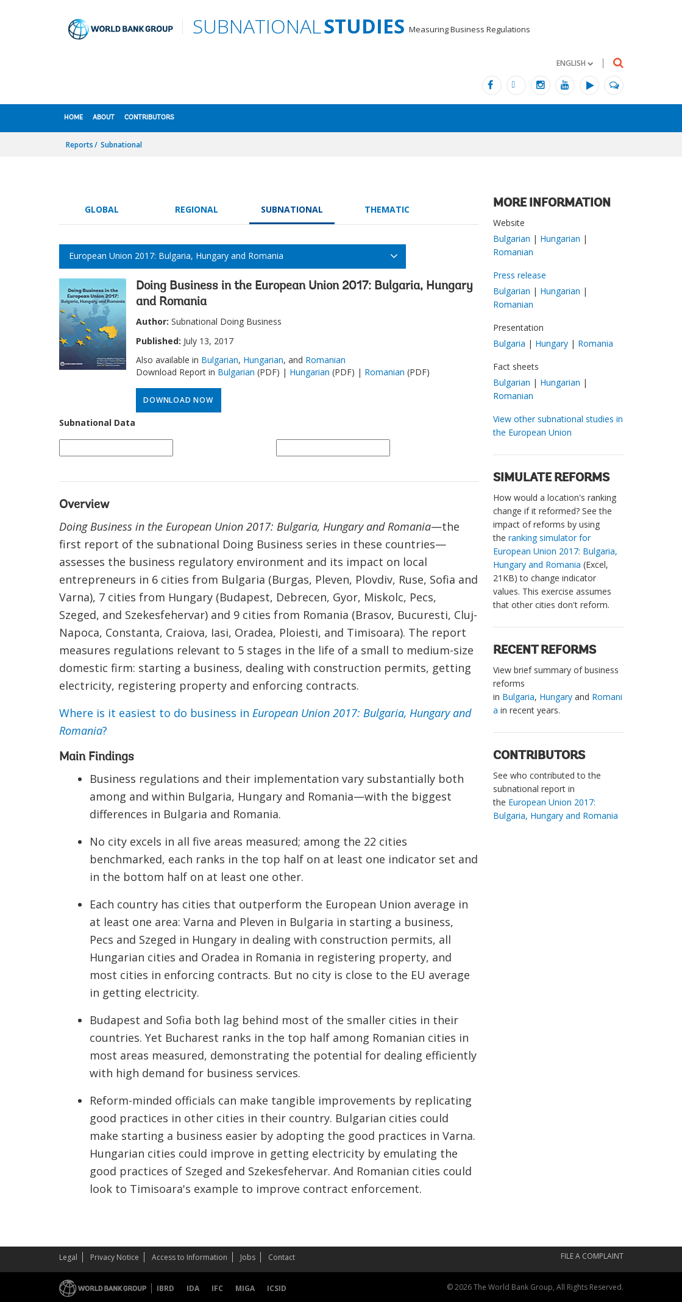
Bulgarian (219, 360)
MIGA (245, 1288)
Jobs (247, 1257)
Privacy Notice (114, 1257)
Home (73, 118)
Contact (281, 1257)
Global (102, 209)
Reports (79, 145)
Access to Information (189, 1257)
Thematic (387, 209)
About (104, 118)
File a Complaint (592, 1256)
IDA (192, 1288)
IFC (217, 1288)
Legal (68, 1257)
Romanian (325, 360)
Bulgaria (509, 343)
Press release (519, 275)
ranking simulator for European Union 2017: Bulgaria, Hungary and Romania (555, 551)
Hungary (551, 343)
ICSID (276, 1288)
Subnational (121, 145)
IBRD (165, 1288)
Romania (595, 343)
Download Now (178, 400)
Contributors (149, 118)
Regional (196, 209)
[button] (574, 63)
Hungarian (263, 360)
